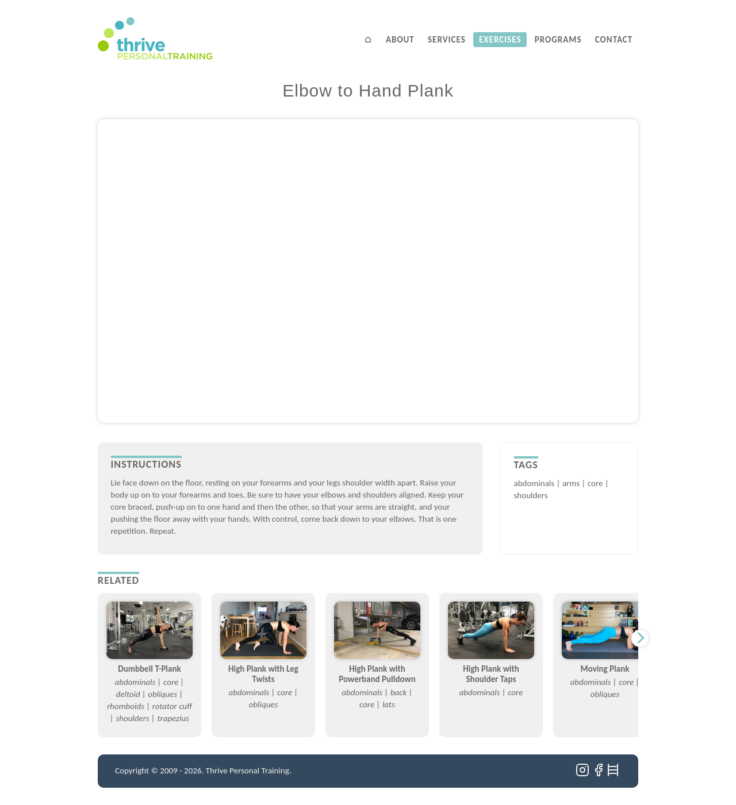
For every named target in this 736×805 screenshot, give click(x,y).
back (398, 692)
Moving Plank (605, 669)
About (400, 39)
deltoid (128, 694)
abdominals (534, 483)
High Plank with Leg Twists (263, 674)
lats (388, 704)
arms (571, 483)
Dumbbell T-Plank (149, 669)
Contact (613, 39)
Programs (558, 39)
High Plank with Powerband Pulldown (377, 674)
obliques (162, 694)
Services (447, 39)
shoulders (531, 495)
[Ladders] (614, 774)
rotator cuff (172, 706)
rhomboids (125, 706)
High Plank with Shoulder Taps (491, 674)
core (595, 483)
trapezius (173, 718)
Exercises (500, 39)
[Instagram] (583, 774)
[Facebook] (599, 774)
